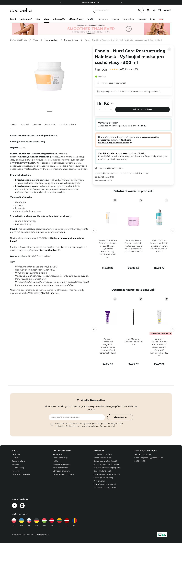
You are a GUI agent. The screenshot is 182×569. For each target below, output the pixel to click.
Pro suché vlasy (71, 40)
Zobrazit (145, 91)
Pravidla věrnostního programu (107, 467)
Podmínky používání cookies (106, 464)
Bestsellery (128, 19)
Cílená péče (59, 19)
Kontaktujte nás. (50, 293)
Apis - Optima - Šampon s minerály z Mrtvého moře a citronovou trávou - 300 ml (159, 246)
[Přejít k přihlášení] (148, 10)
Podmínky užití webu (103, 458)
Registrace (57, 454)
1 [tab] (88, 33)
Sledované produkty (61, 464)
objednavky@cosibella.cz (152, 458)
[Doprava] (121, 2)
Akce (161, 19)
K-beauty (103, 19)
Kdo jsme (16, 471)
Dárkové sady (76, 19)
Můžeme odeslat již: (109, 83)
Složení (25, 124)
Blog (152, 19)
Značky (115, 19)
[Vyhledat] (139, 10)
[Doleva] (61, 2)
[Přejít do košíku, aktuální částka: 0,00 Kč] (165, 10)
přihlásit (140, 153)
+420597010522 (144, 454)
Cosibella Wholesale (21, 474)
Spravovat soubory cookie (105, 487)
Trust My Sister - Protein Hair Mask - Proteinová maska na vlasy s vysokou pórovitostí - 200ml (133, 246)
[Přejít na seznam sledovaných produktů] (154, 10)
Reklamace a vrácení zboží (105, 461)
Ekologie (50, 124)
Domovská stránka (18, 40)
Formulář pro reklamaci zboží (107, 474)
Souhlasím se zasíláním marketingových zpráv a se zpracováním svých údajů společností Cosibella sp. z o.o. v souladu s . (87, 424)
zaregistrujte (131, 156)
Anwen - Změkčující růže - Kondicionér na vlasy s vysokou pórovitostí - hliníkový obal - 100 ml (159, 347)
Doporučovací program (63, 474)
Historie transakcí (60, 467)
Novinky (142, 19)
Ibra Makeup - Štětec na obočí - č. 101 (133, 342)
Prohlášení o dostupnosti (105, 484)
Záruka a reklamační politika (110, 168)
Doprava (15, 458)
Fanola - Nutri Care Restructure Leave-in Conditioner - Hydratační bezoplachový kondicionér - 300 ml (108, 248)
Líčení (13, 19)
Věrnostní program (61, 471)
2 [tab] (92, 33)
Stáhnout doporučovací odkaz (113, 143)
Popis (14, 124)
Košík (55, 461)
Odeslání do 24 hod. (91, 2)
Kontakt (15, 464)
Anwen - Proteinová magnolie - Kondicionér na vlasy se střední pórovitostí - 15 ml (108, 346)
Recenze (37, 124)
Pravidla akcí (99, 481)
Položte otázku (67, 124)
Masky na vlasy (51, 40)
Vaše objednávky (60, 458)
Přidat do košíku (142, 109)
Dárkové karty (18, 467)
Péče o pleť (26, 19)
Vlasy (46, 19)
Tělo (38, 19)
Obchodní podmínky (103, 454)
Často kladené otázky (103, 471)
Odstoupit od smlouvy (103, 477)
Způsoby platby (19, 461)
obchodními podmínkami (103, 426)
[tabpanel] (91, 29)
